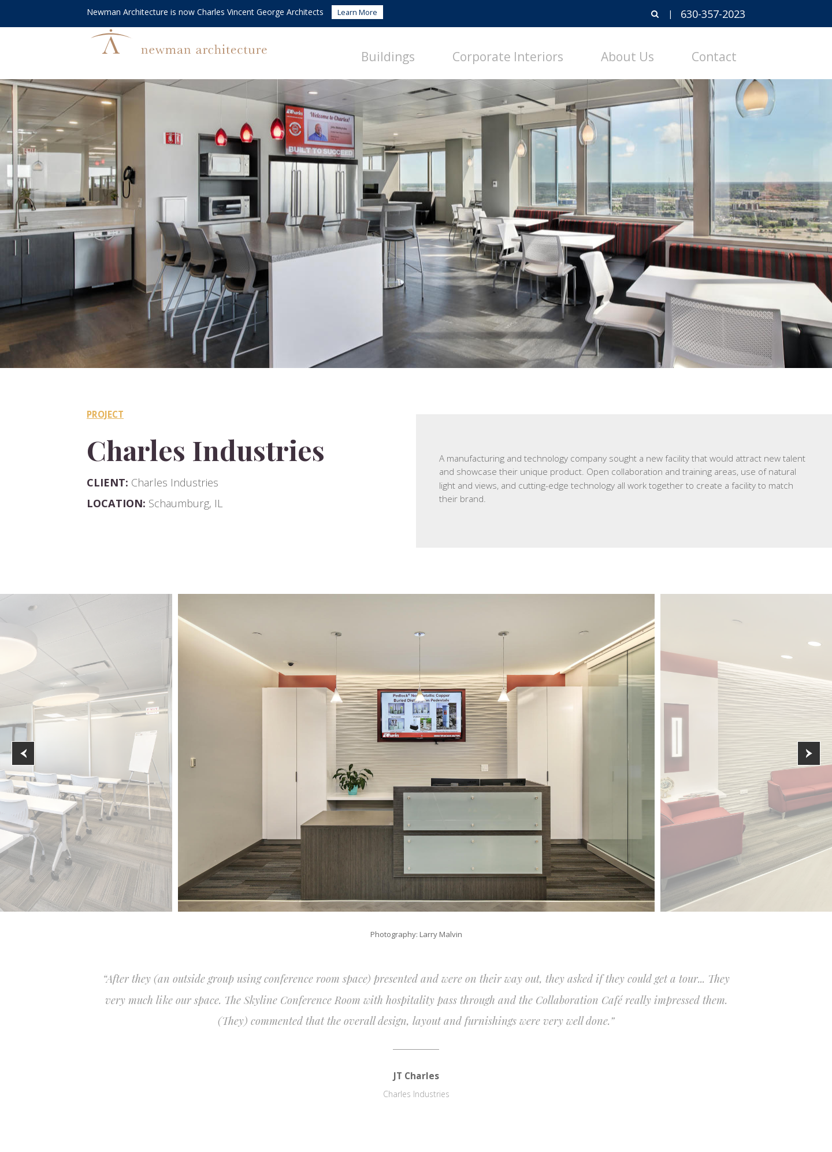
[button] (23, 753)
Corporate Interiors (579, 49)
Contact (726, 49)
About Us (665, 49)
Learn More (357, 12)
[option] (416, 753)
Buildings (492, 49)
